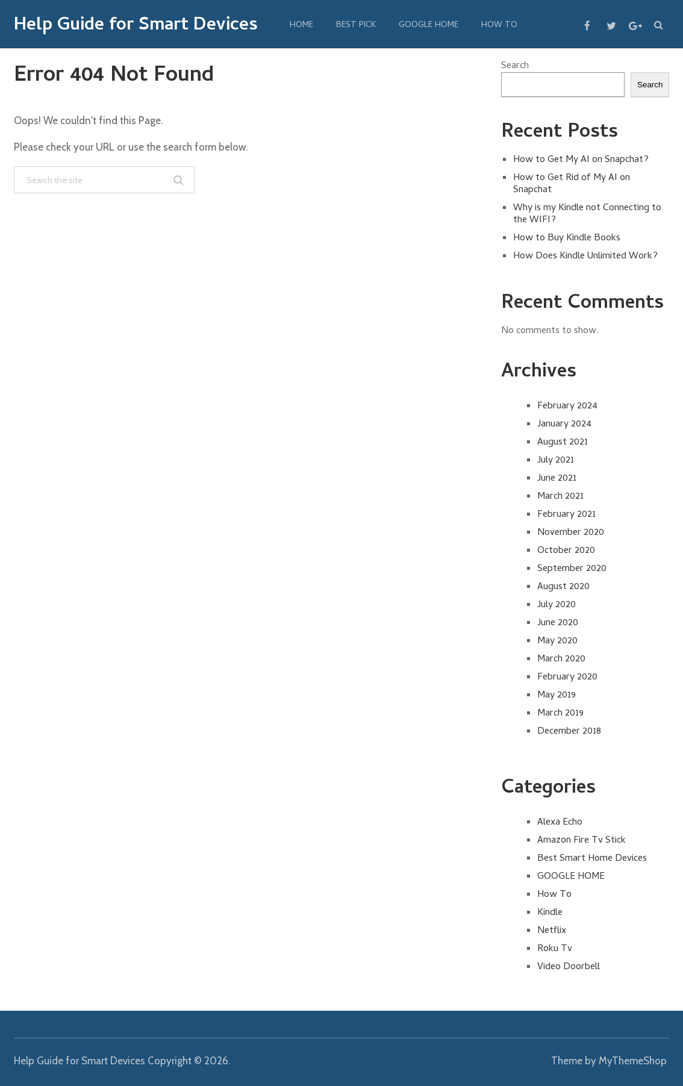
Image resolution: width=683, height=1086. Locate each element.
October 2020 (566, 551)
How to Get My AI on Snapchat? (581, 160)
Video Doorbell (568, 967)
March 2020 (561, 659)
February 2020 (567, 677)
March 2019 (560, 714)
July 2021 (555, 461)
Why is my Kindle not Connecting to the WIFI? (587, 214)
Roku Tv (554, 949)
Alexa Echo (559, 823)
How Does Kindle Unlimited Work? (585, 256)
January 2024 (564, 424)
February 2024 (567, 406)
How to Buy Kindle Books (566, 238)
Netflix (551, 931)
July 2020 (556, 605)
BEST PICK (356, 26)
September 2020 (572, 569)
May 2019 (556, 696)
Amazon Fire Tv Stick (581, 841)
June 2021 (556, 479)
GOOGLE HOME (428, 26)
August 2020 (563, 587)
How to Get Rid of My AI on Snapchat (571, 184)
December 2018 (569, 732)
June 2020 (557, 623)
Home (301, 26)
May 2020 (557, 641)
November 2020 (570, 533)
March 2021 (560, 497)
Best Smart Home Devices (592, 859)
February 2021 (566, 515)
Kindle (550, 913)
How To (499, 26)
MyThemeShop (633, 1061)
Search (515, 66)
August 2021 (562, 443)
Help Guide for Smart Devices (136, 26)
